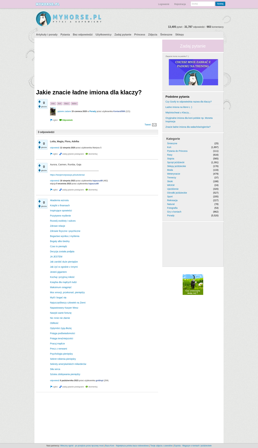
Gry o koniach (174, 211)
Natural (171, 204)
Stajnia (170, 158)
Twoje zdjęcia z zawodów (161, 446)
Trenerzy (171, 177)
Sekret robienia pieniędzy (63, 359)
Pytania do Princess (177, 151)
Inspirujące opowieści (61, 210)
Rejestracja (180, 4)
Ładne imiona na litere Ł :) (179, 107)
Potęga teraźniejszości (61, 338)
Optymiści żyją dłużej (61, 328)
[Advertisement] (97, 63)
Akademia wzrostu (59, 200)
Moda (170, 170)
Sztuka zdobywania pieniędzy (65, 374)
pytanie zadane (64, 111)
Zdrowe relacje (57, 226)
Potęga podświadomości (62, 333)
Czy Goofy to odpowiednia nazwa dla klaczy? (189, 101)
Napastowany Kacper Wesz (64, 307)
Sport (170, 196)
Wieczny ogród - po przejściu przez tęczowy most (81, 446)
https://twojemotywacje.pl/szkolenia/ (67, 175)
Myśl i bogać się (58, 297)
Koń (169, 147)
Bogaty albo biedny (60, 241)
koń (59, 103)
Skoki (170, 181)
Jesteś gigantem (58, 272)
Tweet (148, 124)
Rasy (169, 154)
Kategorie (173, 138)
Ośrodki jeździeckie (177, 192)
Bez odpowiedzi (83, 34)
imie (53, 103)
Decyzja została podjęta (62, 251)
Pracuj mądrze (57, 343)
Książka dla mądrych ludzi (63, 282)
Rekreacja (172, 200)
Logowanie (163, 4)
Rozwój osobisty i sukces (63, 220)
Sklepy (179, 34)
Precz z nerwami (58, 348)
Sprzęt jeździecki (175, 162)
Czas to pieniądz (58, 246)
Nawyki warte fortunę (61, 313)
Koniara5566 (119, 111)
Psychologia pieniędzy (61, 353)
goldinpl (99, 380)
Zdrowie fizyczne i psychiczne (65, 231)
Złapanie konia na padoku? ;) (177, 56)
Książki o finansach (60, 205)
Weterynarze (173, 173)
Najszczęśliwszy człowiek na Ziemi (68, 302)
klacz (66, 103)
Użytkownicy (104, 34)
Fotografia (172, 208)
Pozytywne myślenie (60, 215)
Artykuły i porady (47, 34)
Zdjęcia (152, 34)
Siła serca (55, 369)
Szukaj (220, 4)
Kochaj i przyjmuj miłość (62, 277)
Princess (139, 34)
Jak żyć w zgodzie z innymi (64, 266)
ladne (74, 103)
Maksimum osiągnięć (61, 287)
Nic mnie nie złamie (60, 318)
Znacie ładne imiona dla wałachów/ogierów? (188, 127)
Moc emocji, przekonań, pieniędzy (67, 292)
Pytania (65, 34)
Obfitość (54, 323)
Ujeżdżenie (173, 189)
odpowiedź (54, 148)
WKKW (171, 185)
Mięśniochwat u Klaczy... (178, 112)
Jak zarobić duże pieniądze (64, 261)
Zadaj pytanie (123, 34)
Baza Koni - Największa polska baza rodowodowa (127, 446)
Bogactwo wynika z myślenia (64, 236)
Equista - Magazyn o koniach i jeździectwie (193, 446)
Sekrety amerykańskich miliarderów (68, 364)
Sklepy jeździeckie (176, 166)
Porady (92, 111)
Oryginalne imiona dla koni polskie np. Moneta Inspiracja (189, 120)
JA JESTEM (56, 256)
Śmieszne (166, 34)
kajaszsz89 (97, 181)
